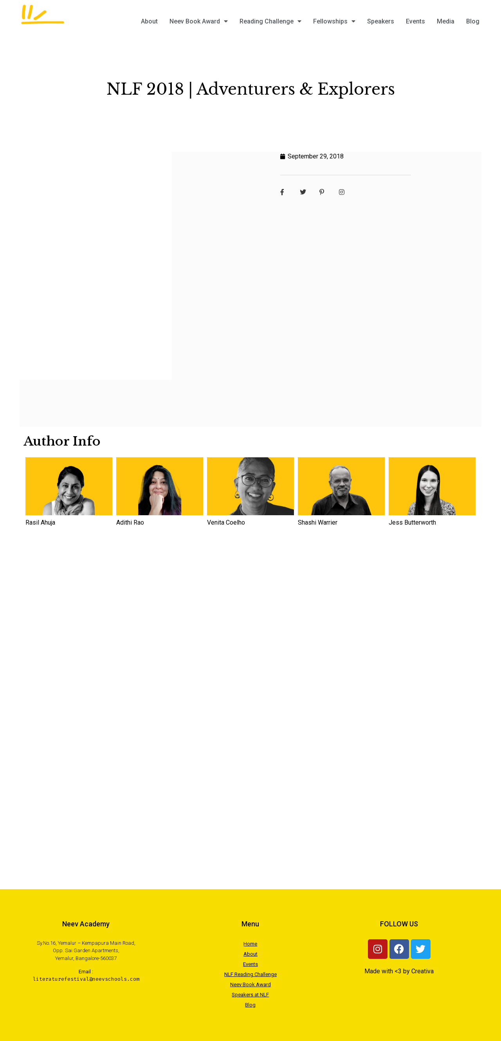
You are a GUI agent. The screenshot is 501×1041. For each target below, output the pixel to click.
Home (250, 944)
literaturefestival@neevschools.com (86, 979)
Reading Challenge (270, 21)
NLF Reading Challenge (250, 974)
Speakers (380, 21)
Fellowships (334, 21)
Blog (472, 21)
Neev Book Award (198, 21)
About (149, 21)
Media (445, 21)
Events (415, 21)
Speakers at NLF (250, 995)
